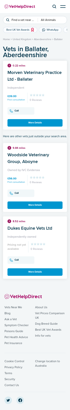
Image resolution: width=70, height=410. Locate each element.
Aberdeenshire (42, 39)
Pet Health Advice (16, 337)
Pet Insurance (13, 343)
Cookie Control (14, 361)
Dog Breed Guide (46, 324)
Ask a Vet (10, 319)
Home (6, 39)
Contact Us (11, 385)
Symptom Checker (16, 325)
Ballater (58, 39)
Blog (7, 313)
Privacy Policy (13, 367)
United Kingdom (22, 39)
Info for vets (43, 336)
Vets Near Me (13, 307)
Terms (8, 373)
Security (9, 379)
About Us (41, 307)
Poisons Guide (13, 331)
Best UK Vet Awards (48, 330)
